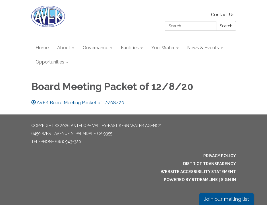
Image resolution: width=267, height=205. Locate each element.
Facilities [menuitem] (130, 47)
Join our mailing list (226, 199)
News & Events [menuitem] (203, 47)
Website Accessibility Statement (198, 171)
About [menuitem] (63, 47)
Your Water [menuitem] (163, 47)
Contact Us (223, 14)
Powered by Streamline (191, 179)
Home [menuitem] (42, 47)
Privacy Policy (219, 155)
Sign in (228, 179)
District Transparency (209, 163)
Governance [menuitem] (95, 47)
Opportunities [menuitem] (50, 62)
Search (226, 26)
